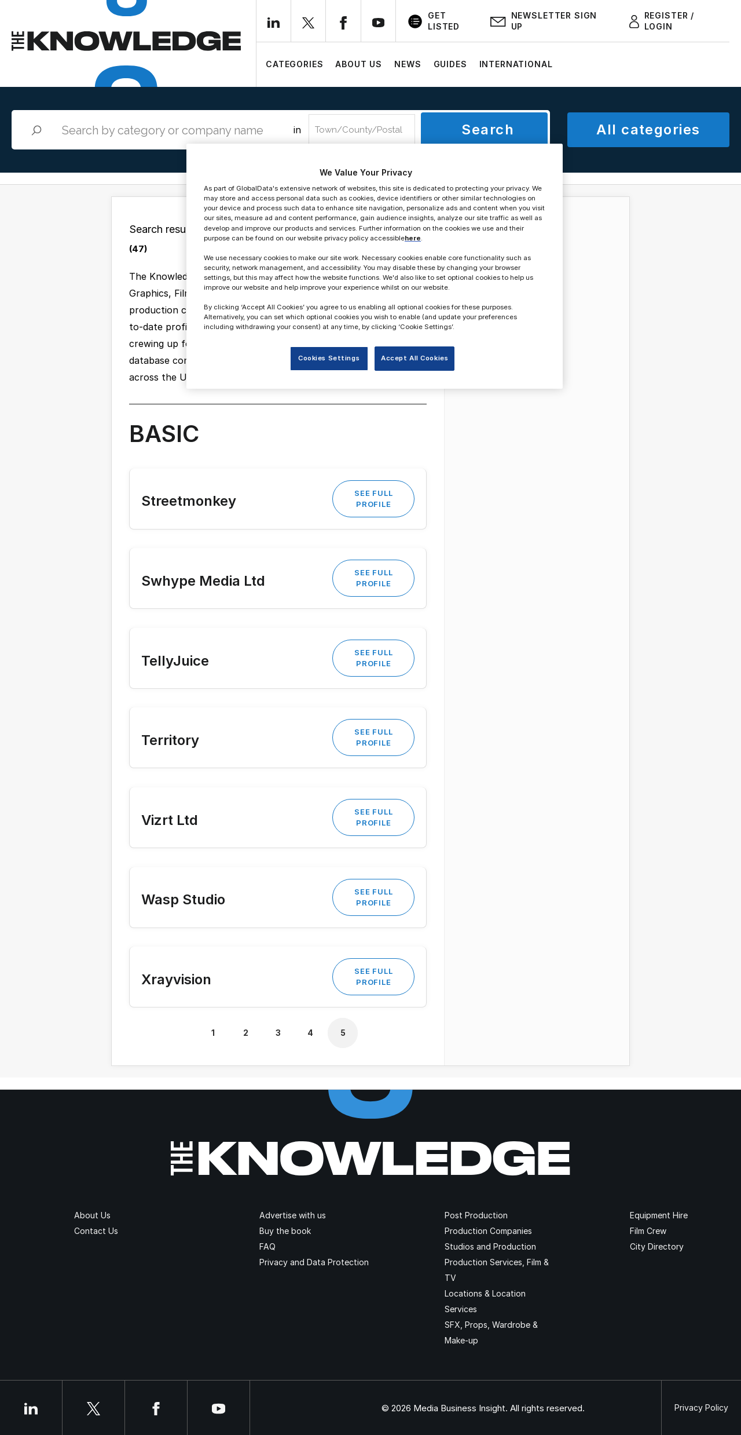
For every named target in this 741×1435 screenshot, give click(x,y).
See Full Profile (373, 498)
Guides (450, 64)
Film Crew (648, 1231)
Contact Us (96, 1231)
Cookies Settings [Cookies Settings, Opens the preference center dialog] (329, 358)
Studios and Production (490, 1246)
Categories (294, 64)
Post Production (476, 1215)
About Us (358, 64)
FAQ (267, 1246)
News (407, 64)
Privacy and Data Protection (314, 1262)
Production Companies (488, 1231)
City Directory (657, 1246)
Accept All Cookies (414, 358)
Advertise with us (292, 1215)
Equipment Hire (659, 1215)
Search (487, 129)
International (516, 64)
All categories (648, 129)
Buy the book (285, 1231)
